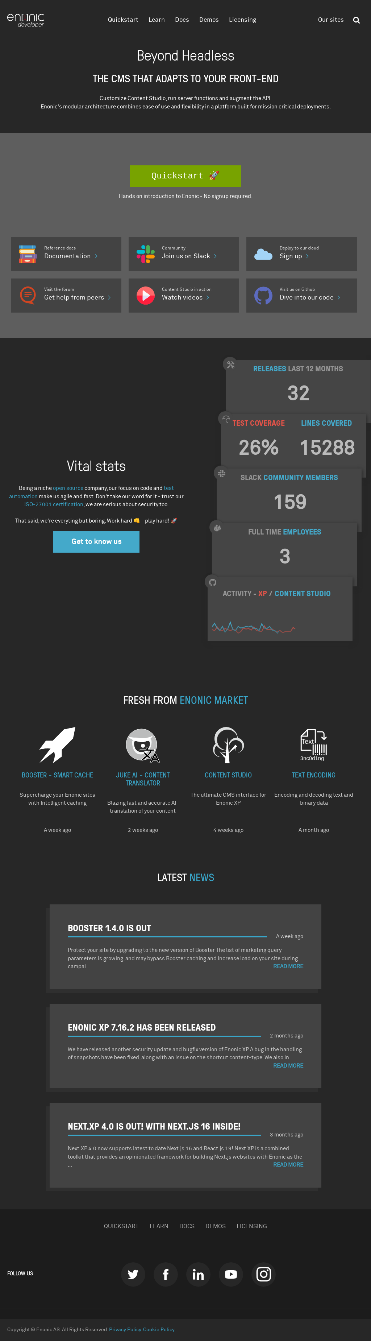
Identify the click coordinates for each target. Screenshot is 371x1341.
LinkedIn (198, 1274)
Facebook (166, 1274)
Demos (209, 20)
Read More (288, 966)
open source (68, 488)
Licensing (242, 20)
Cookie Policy (158, 1329)
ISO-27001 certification (53, 504)
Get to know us (96, 541)
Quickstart (123, 20)
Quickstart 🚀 (185, 176)
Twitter (133, 1274)
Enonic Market (214, 699)
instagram (263, 1274)
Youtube (231, 1274)
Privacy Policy (125, 1329)
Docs (182, 20)
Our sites (331, 20)
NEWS (201, 877)
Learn (157, 20)
